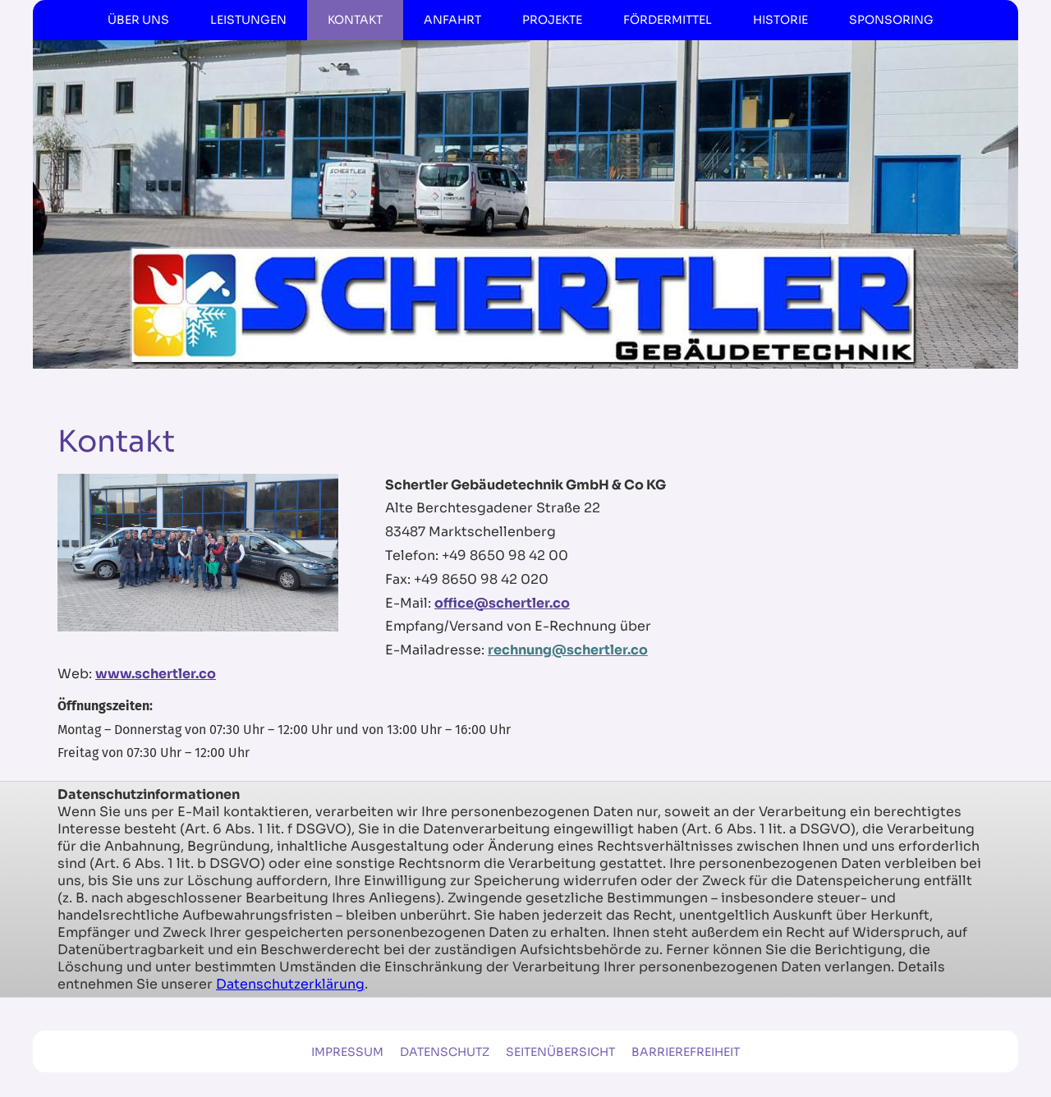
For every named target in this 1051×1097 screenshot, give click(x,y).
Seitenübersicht (560, 1051)
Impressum (347, 1051)
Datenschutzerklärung (290, 984)
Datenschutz (444, 1051)
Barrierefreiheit (685, 1051)
